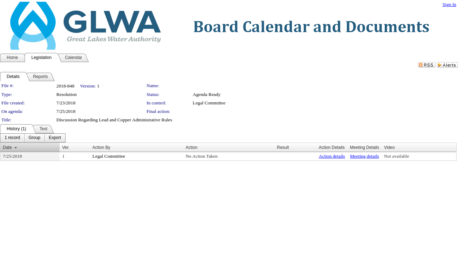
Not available (396, 156)
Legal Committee (209, 102)
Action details (332, 156)
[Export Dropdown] (54, 138)
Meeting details (364, 156)
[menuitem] (12, 138)
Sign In (449, 4)
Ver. (65, 147)
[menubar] (33, 138)
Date (7, 147)
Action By (101, 147)
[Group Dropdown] (34, 138)
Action (191, 147)
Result (283, 147)
